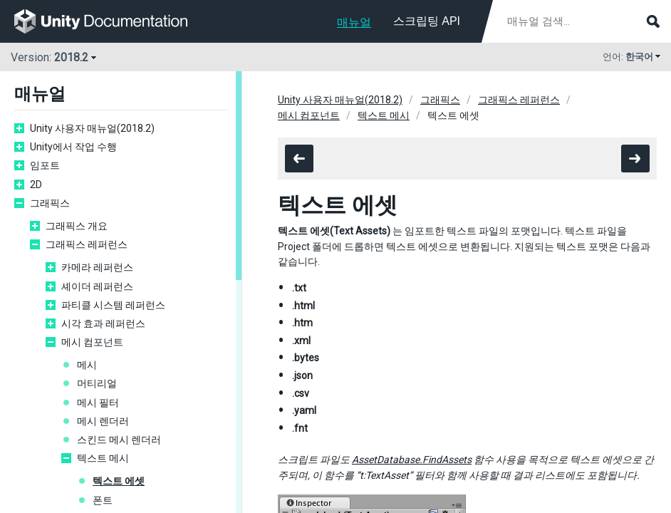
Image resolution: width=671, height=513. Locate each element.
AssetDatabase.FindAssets (412, 459)
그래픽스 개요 (77, 226)
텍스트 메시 (103, 458)
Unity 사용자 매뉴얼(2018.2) (92, 128)
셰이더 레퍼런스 (97, 286)
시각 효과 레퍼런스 (103, 323)
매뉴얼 (354, 22)
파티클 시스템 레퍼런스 (113, 305)
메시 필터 (98, 402)
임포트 (45, 165)
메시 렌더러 (103, 421)
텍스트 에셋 (119, 481)
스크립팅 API (426, 21)
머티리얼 (97, 383)
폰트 (103, 500)
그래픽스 (50, 203)
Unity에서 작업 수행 (73, 146)
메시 (87, 364)
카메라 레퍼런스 (97, 267)
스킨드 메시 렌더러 (119, 439)
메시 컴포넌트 (92, 342)
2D (36, 184)
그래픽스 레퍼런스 (87, 244)
